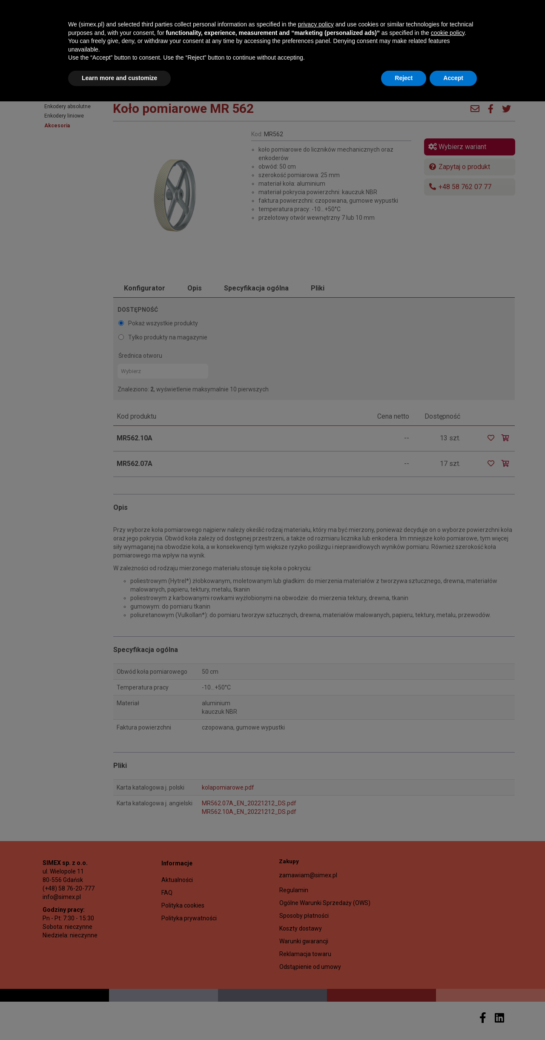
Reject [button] (404, 1016)
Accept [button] (453, 1016)
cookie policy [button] (448, 971)
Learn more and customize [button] (119, 1016)
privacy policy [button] (316, 963)
